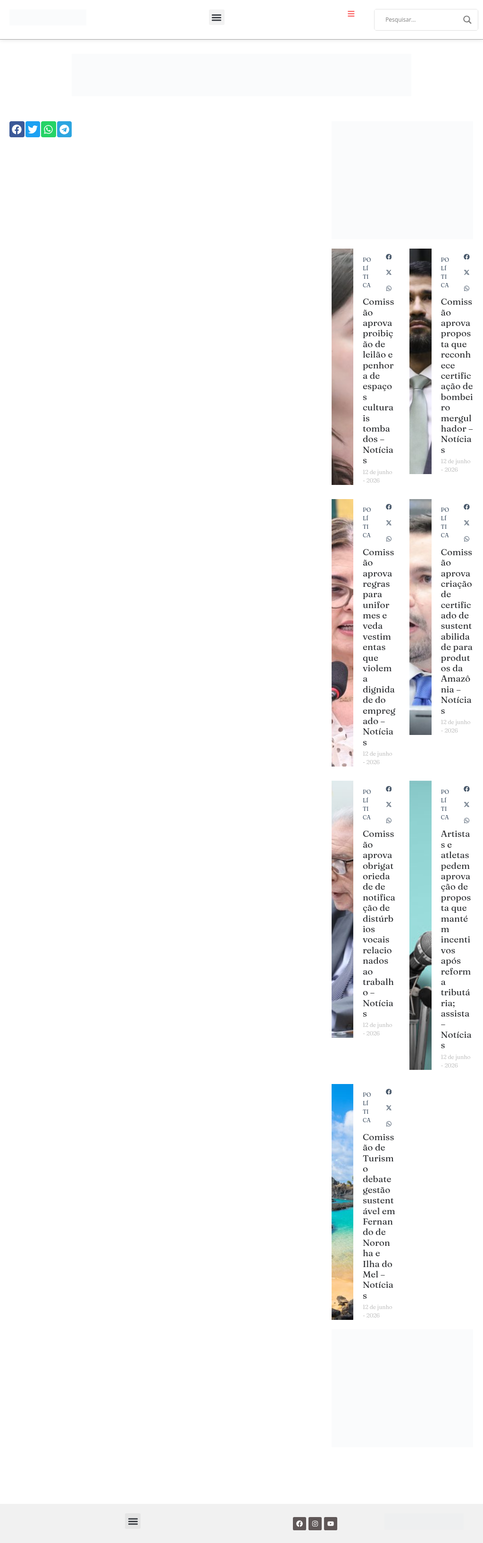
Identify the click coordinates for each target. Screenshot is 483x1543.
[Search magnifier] (467, 19)
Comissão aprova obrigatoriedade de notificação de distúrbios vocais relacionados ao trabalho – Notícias (379, 923)
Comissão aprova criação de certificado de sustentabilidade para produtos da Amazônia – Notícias (457, 631)
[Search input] (421, 19)
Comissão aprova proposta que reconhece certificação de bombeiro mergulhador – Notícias (457, 375)
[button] (217, 17)
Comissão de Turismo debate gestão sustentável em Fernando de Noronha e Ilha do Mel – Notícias (379, 1216)
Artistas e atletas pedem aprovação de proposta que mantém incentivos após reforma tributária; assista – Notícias (456, 939)
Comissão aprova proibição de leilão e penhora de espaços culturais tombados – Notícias (378, 381)
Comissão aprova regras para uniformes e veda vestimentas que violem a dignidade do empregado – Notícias (379, 647)
